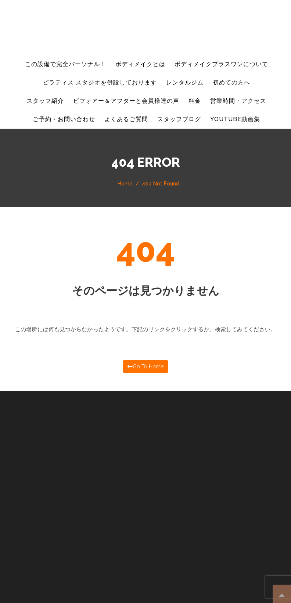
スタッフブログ (179, 119)
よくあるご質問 (126, 119)
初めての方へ (231, 82)
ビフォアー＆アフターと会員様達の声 (126, 100)
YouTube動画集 (235, 119)
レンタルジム (185, 82)
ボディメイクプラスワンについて (221, 64)
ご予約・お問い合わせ (64, 119)
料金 (194, 100)
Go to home (145, 366)
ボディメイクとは (140, 64)
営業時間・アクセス (238, 100)
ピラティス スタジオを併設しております (100, 82)
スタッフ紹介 (45, 100)
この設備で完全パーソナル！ (65, 64)
